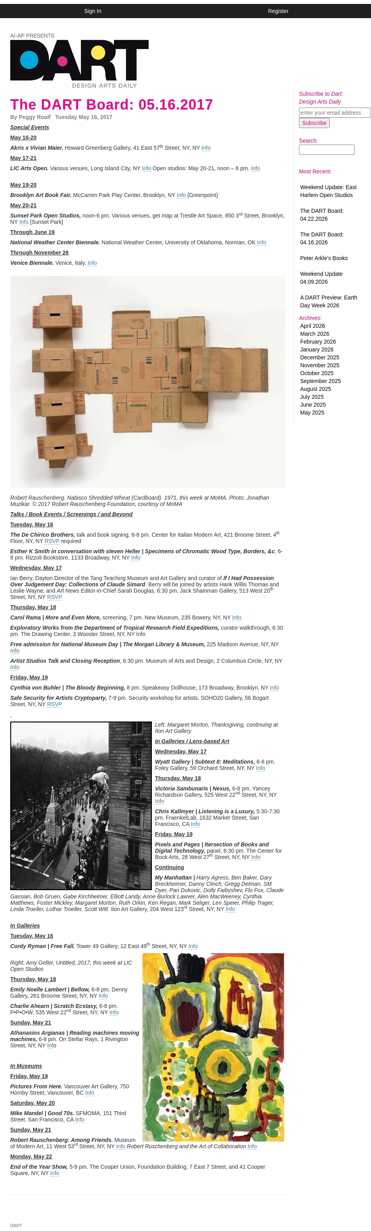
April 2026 (312, 326)
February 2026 (318, 341)
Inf (50, 1045)
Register (278, 11)
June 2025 (313, 405)
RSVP (51, 541)
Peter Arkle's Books (324, 258)
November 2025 (320, 365)
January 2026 (317, 349)
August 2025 (315, 389)
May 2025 (312, 412)
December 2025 (320, 357)
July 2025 (312, 397)
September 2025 (320, 381)
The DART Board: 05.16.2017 (111, 105)
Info (205, 148)
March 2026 (314, 334)
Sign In (93, 11)
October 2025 (317, 373)
